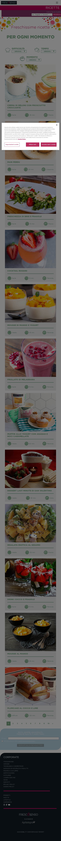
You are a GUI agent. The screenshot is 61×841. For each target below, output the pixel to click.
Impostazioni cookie (12, 144)
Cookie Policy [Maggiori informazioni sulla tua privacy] (22, 139)
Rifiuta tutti (32, 144)
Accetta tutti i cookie (48, 144)
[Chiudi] (57, 125)
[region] (30, 136)
